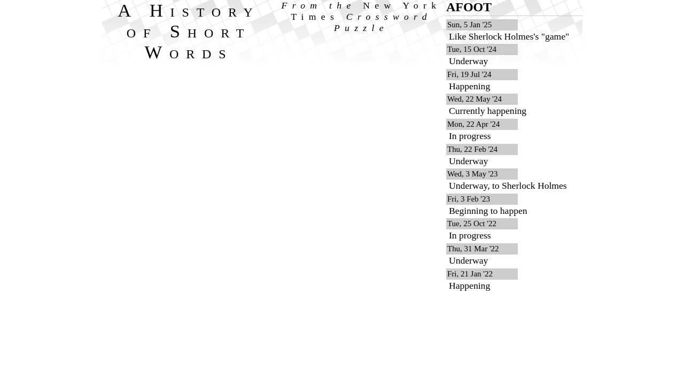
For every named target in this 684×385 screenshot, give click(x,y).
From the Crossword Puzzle (361, 16)
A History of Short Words (189, 31)
